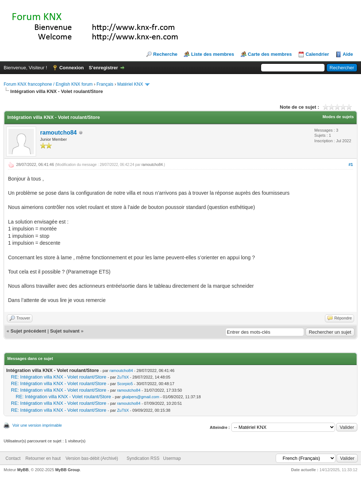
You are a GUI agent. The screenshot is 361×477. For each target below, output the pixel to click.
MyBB (22, 470)
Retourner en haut (43, 458)
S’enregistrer (103, 67)
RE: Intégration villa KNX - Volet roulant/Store (58, 377)
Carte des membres (270, 54)
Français (105, 84)
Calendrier (317, 54)
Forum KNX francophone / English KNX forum (48, 84)
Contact (12, 458)
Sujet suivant (64, 331)
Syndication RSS (143, 458)
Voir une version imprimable (37, 425)
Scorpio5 (125, 383)
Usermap (172, 458)
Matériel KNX (130, 84)
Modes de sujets (338, 117)
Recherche (165, 54)
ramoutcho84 (58, 132)
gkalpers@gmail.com (140, 397)
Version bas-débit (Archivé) (92, 458)
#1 (351, 164)
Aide (348, 54)
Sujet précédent (28, 331)
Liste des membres (212, 54)
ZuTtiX (123, 377)
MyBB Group (67, 470)
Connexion (71, 67)
